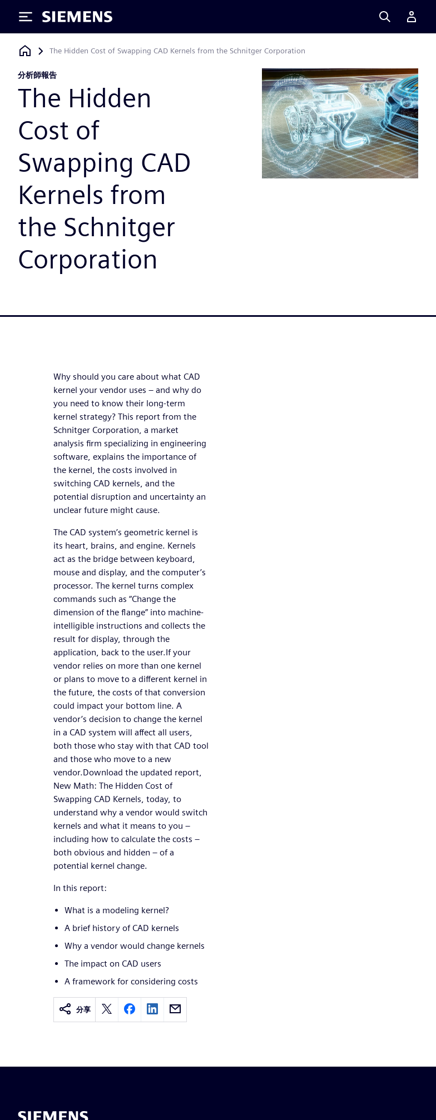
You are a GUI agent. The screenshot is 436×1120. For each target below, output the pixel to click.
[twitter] (107, 1010)
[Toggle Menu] (25, 16)
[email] (175, 1010)
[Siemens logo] (77, 16)
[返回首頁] (25, 51)
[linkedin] (152, 1010)
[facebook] (129, 1010)
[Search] (385, 17)
